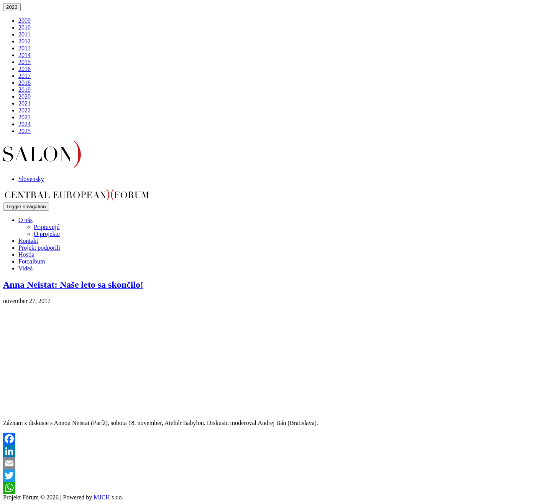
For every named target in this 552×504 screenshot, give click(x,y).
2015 (24, 62)
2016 (24, 69)
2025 (24, 131)
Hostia (26, 254)
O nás (25, 220)
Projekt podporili (39, 247)
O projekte (47, 234)
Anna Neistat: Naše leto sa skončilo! (73, 285)
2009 (24, 20)
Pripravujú (47, 227)
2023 (12, 7)
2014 (24, 55)
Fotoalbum (31, 261)
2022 (24, 110)
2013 (24, 48)
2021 (24, 103)
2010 (24, 27)
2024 (24, 124)
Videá (25, 268)
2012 (24, 41)
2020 (24, 96)
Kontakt (28, 240)
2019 (24, 89)
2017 (24, 75)
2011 (24, 34)
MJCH (102, 497)
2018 (24, 82)
